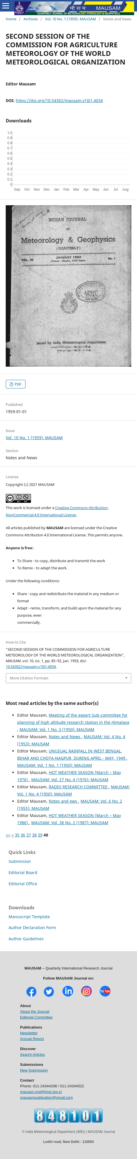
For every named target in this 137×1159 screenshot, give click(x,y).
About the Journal (34, 1011)
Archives (31, 19)
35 (17, 835)
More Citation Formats (29, 678)
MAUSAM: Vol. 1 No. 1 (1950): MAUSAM (54, 765)
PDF (17, 384)
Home (11, 19)
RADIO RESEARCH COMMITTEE (79, 786)
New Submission (34, 1070)
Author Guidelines (26, 938)
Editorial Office (23, 883)
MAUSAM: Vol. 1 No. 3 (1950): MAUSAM (56, 729)
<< (8, 835)
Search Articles (32, 1054)
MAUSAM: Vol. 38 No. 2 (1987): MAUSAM (69, 822)
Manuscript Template (29, 916)
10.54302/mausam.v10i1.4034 (31, 666)
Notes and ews (63, 801)
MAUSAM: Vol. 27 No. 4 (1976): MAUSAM (69, 779)
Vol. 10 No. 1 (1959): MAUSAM (70, 19)
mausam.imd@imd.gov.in (41, 1092)
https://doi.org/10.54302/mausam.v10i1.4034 (59, 100)
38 (34, 835)
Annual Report (32, 1039)
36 (23, 835)
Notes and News (65, 736)
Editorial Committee (36, 1017)
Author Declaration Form (32, 927)
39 (40, 835)
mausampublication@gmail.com (46, 1097)
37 (28, 835)
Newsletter (29, 1033)
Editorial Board (23, 872)
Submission (20, 861)
